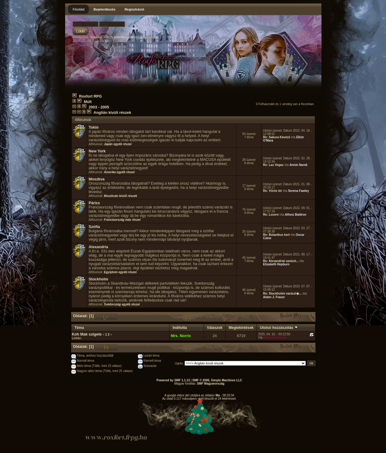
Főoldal (78, 9)
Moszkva (97, 179)
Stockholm (98, 279)
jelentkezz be (123, 37)
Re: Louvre (271, 214)
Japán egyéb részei (118, 144)
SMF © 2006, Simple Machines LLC (217, 380)
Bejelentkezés (104, 9)
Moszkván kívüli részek (120, 196)
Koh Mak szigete (87, 334)
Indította (179, 328)
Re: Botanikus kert (276, 234)
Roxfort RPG (90, 96)
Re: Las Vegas (273, 165)
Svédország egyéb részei (122, 304)
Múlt (88, 102)
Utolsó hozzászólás (279, 328)
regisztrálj (149, 37)
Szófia (94, 227)
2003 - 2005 (99, 107)
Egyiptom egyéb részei (120, 272)
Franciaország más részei (122, 219)
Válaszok (214, 328)
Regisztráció (134, 9)
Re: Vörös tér (272, 190)
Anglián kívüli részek (112, 113)
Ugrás (179, 363)
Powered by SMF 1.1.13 (173, 380)
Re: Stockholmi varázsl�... (282, 293)
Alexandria (98, 247)
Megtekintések (241, 328)
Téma (79, 328)
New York (97, 151)
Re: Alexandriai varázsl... (280, 261)
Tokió (94, 127)
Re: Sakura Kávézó (276, 137)
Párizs (94, 203)
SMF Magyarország (210, 383)
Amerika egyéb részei (119, 172)
